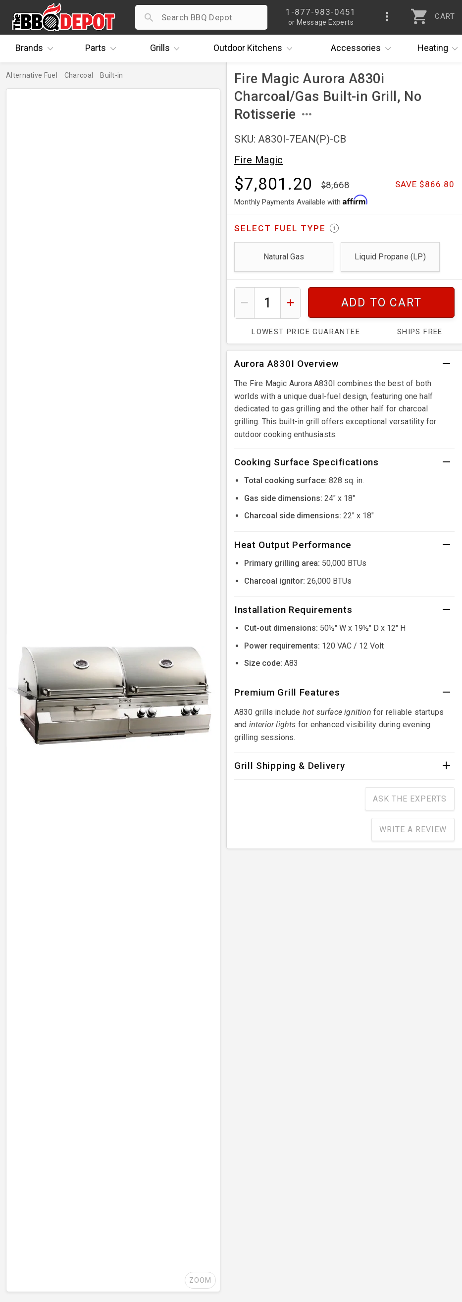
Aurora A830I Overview (286, 363)
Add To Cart (381, 302)
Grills (167, 48)
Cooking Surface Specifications (306, 462)
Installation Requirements (293, 609)
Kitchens (255, 48)
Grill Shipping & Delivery (289, 765)
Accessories (363, 48)
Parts (103, 48)
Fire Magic (258, 160)
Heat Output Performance (293, 545)
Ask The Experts (410, 798)
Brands (36, 48)
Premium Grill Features (287, 692)
